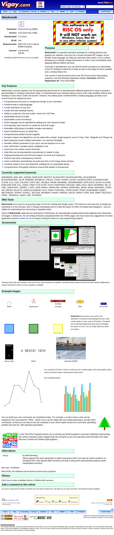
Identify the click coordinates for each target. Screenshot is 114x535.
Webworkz (17, 216)
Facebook (63, 502)
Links (72, 11)
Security (34, 11)
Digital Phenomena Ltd (21, 58)
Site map (86, 517)
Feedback (81, 11)
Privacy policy (109, 517)
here (8, 480)
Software (43, 11)
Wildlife (62, 11)
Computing (24, 11)
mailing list (66, 69)
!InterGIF (25, 125)
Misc (52, 11)
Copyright (93, 517)
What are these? (73, 497)
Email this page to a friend (10, 500)
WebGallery (50, 213)
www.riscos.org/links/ (46, 471)
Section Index (106, 11)
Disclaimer (100, 517)
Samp (5, 455)
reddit (55, 502)
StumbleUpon (73, 502)
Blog (14, 11)
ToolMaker (14, 468)
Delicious (40, 502)
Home (5, 11)
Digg (47, 502)
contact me (23, 218)
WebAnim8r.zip (24, 29)
